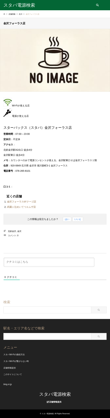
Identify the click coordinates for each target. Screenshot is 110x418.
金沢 (19, 231)
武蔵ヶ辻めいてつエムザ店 (21, 207)
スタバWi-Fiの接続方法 (14, 354)
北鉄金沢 (12, 231)
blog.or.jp (7, 384)
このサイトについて (12, 374)
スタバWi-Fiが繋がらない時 (16, 361)
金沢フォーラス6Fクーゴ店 (21, 201)
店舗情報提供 (9, 368)
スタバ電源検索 (55, 394)
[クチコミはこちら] (49, 262)
